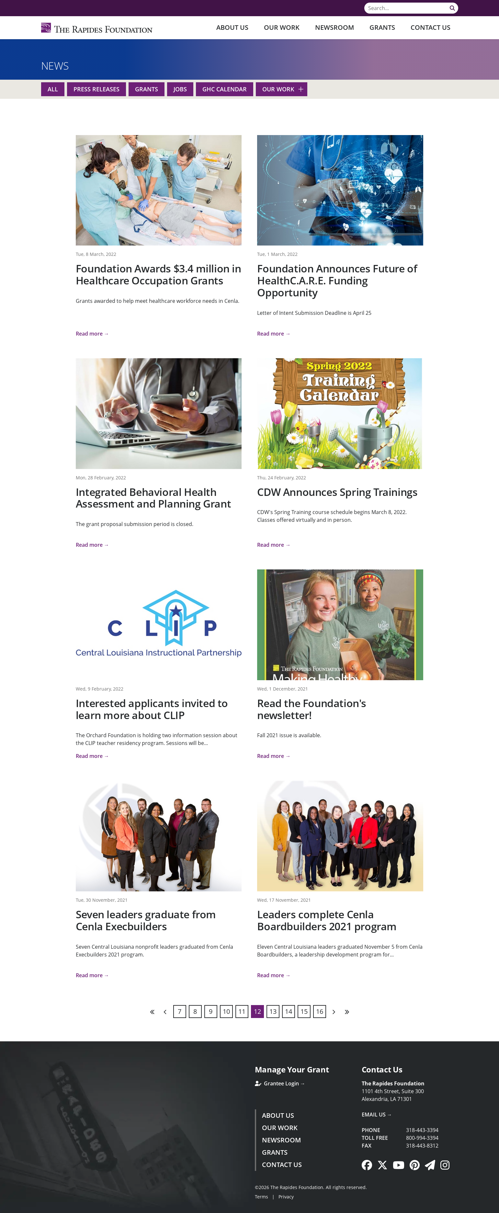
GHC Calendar (224, 89)
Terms (261, 1197)
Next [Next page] (333, 1011)
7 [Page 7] (179, 1011)
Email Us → (377, 1114)
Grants (382, 27)
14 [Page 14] (288, 1011)
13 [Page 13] (273, 1011)
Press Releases (96, 89)
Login (5, 1208)
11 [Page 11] (241, 1011)
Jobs (180, 89)
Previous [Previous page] (165, 1011)
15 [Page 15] (304, 1011)
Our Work (282, 27)
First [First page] (152, 1011)
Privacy (286, 1197)
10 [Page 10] (226, 1011)
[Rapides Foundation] (97, 27)
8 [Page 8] (195, 1011)
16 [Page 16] (319, 1011)
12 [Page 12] (257, 1011)
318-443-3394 (422, 1130)
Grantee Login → (280, 1083)
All (53, 89)
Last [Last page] (346, 1011)
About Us (232, 27)
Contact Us (430, 27)
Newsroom (334, 27)
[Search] (411, 8)
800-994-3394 (422, 1137)
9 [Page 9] (210, 1011)
